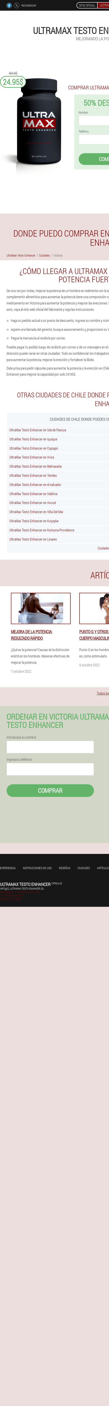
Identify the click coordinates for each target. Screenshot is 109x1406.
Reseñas (64, 868)
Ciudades (84, 868)
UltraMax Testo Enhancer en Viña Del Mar (36, 511)
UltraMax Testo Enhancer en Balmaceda (35, 466)
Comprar (50, 790)
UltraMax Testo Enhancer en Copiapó (33, 448)
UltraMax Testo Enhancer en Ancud (32, 502)
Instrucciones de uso (37, 868)
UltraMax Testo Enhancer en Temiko (33, 475)
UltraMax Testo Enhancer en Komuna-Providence (41, 530)
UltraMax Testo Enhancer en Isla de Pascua (37, 430)
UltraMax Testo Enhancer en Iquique (33, 439)
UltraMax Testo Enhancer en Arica (31, 457)
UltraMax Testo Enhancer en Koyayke (34, 521)
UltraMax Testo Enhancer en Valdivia (33, 493)
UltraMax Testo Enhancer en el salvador (35, 484)
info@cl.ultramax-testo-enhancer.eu (22, 888)
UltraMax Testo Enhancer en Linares (33, 539)
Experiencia (8, 868)
